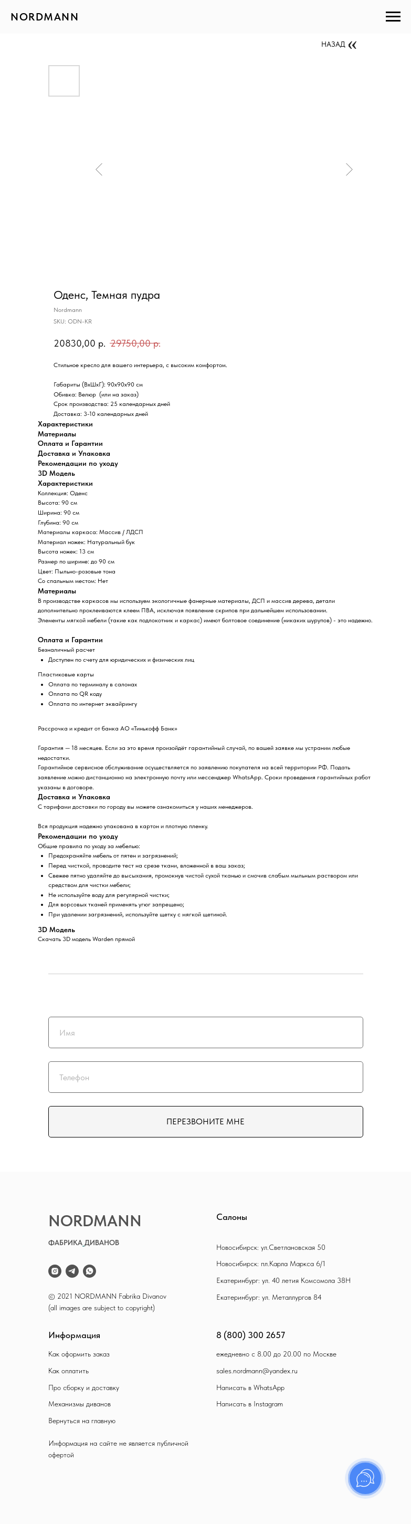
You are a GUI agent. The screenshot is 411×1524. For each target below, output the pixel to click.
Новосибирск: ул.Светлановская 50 (270, 1247)
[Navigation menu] (393, 17)
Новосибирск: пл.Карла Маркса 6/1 (270, 1263)
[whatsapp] (89, 1271)
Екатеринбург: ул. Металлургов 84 (269, 1297)
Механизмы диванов (79, 1404)
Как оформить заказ (79, 1354)
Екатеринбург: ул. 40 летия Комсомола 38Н (283, 1280)
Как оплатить (68, 1370)
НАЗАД (333, 44)
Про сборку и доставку (83, 1387)
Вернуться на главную (81, 1420)
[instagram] (54, 1271)
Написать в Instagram (249, 1404)
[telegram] (72, 1271)
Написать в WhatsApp (250, 1387)
